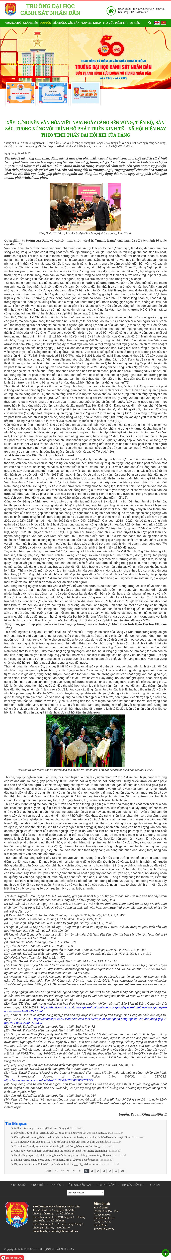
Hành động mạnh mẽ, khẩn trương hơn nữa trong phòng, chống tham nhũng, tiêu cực (61, 1155)
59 (74, 1171)
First (49, 1171)
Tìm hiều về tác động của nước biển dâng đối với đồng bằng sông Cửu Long (55, 1146)
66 (116, 1171)
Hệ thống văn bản (66, 22)
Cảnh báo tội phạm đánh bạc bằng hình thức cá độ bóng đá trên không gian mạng (59, 1150)
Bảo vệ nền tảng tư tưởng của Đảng (82, 142)
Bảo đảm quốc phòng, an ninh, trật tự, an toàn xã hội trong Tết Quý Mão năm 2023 (60, 1132)
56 (56, 1171)
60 (80, 1171)
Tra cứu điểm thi (115, 22)
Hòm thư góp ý (106, 1184)
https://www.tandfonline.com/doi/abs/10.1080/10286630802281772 (48, 1080)
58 (68, 1171)
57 (62, 1171)
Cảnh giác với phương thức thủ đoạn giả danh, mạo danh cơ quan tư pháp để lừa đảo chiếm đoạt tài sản (71, 1137)
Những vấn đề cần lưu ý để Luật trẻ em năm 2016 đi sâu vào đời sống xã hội (55, 1159)
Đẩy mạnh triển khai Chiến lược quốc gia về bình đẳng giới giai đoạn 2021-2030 (58, 1164)
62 (92, 1171)
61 (86, 1171)
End (122, 1171)
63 (98, 1171)
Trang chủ (13, 22)
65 (110, 1171)
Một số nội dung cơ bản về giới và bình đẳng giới (40, 1128)
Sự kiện (138, 22)
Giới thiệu (30, 22)
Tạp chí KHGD (91, 22)
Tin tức (45, 22)
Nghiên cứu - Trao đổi (45, 142)
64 (104, 1171)
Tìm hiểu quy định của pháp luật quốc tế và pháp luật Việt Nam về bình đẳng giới (59, 1141)
